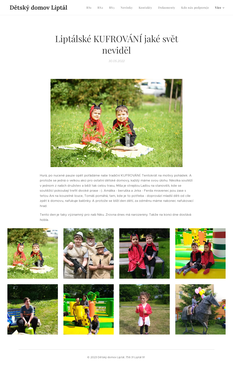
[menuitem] (89, 7)
